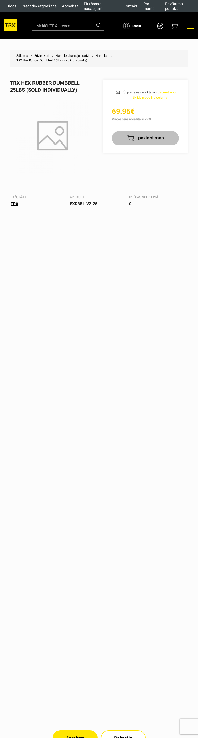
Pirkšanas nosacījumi (94, 6)
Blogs (11, 6)
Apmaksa (70, 6)
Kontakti (130, 6)
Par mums (149, 6)
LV (160, 26)
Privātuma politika (174, 6)
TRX (14, 203)
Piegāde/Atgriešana (39, 6)
